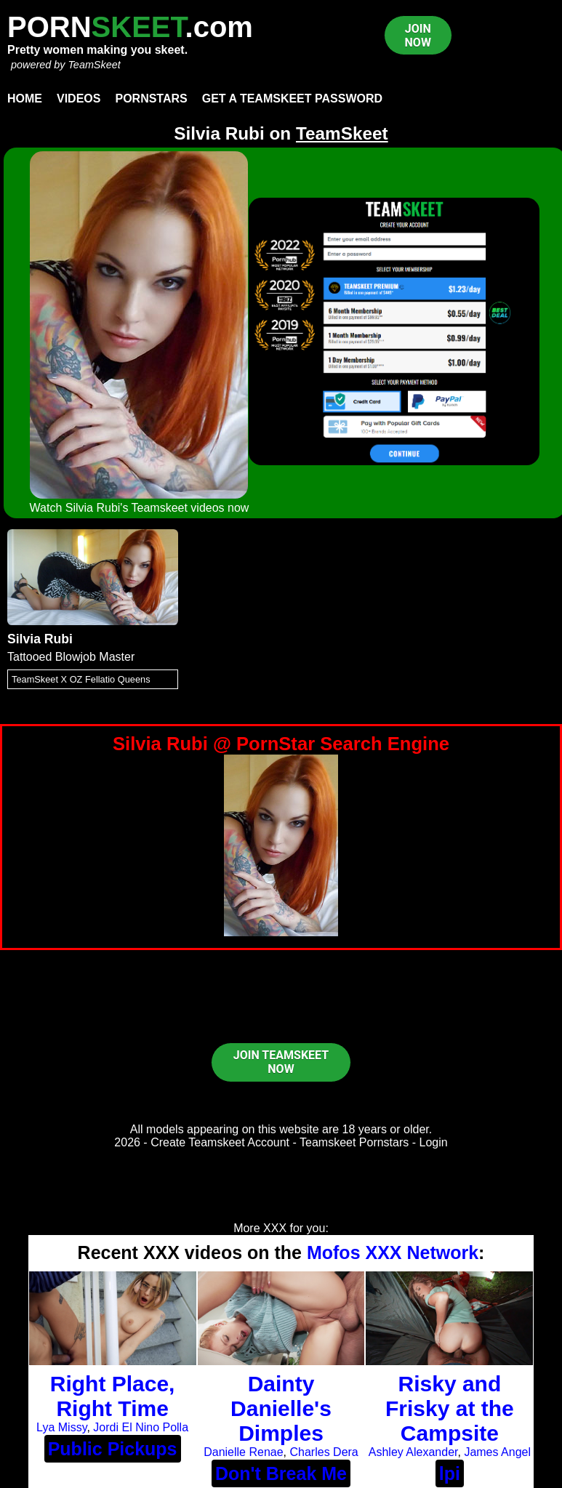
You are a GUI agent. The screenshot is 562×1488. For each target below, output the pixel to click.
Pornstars (151, 98)
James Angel (497, 1452)
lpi (449, 1473)
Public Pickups (112, 1449)
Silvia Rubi (40, 639)
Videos (78, 98)
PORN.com (130, 27)
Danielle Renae (243, 1452)
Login (434, 1142)
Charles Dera (324, 1452)
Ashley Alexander (413, 1452)
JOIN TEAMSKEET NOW (281, 1062)
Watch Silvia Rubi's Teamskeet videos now (139, 508)
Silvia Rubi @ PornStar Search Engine (281, 743)
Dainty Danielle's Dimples (281, 1408)
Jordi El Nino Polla (140, 1427)
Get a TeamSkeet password (292, 98)
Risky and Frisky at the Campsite (449, 1408)
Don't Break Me (281, 1473)
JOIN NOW (418, 35)
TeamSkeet (94, 65)
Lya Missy (61, 1427)
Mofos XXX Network (392, 1252)
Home (24, 98)
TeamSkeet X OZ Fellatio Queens (81, 679)
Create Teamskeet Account (219, 1142)
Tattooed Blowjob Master (71, 657)
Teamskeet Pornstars (354, 1142)
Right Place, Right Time (112, 1396)
